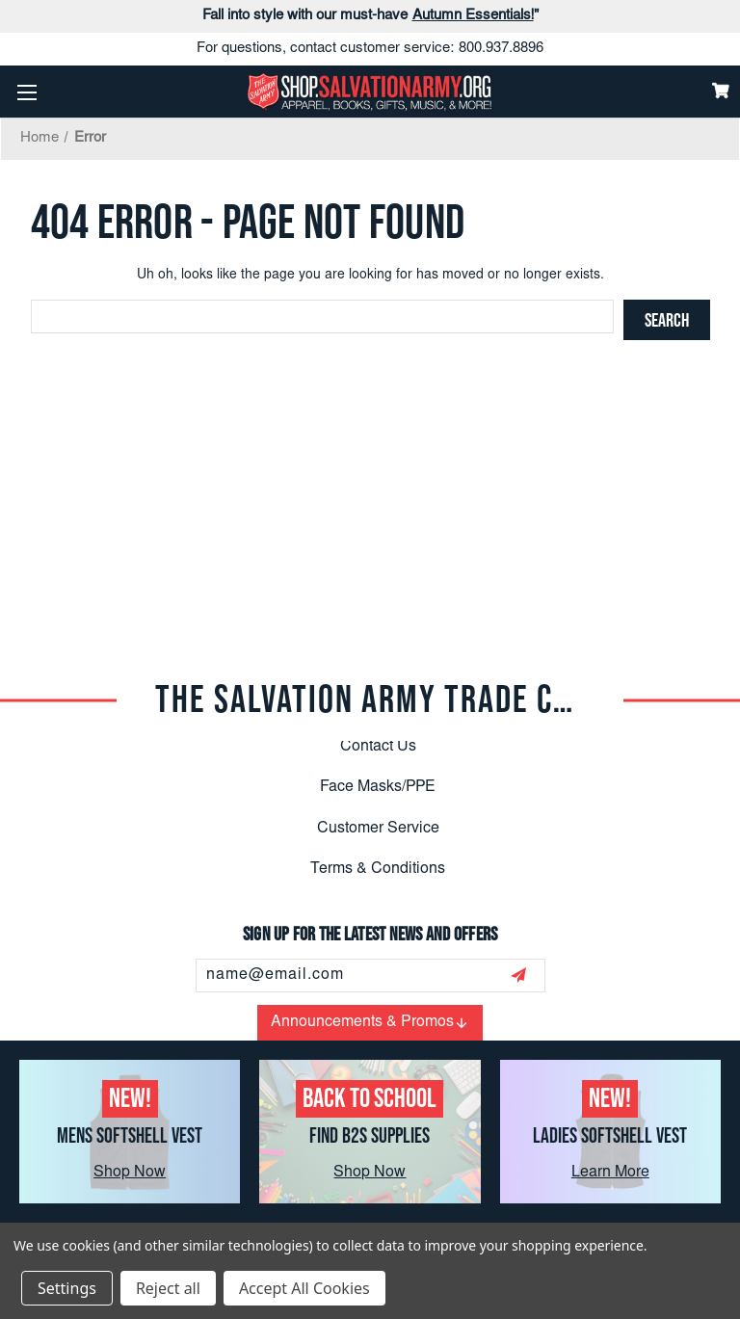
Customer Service (378, 828)
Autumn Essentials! (473, 16)
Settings (67, 1288)
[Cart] (720, 90)
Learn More (610, 1172)
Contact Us (378, 746)
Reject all (168, 1288)
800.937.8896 (501, 48)
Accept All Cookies (304, 1288)
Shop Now (129, 1172)
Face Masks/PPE (378, 787)
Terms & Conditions (377, 869)
